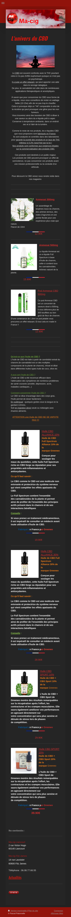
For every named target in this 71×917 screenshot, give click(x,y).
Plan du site (33, 911)
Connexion (58, 911)
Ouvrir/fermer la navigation (35, 3)
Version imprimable (17, 911)
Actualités (15, 877)
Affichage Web (57, 913)
